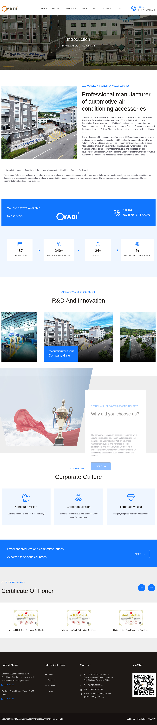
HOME (44, 9)
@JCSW (152, 719)
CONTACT (108, 9)
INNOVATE (71, 9)
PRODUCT (56, 9)
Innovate (51, 686)
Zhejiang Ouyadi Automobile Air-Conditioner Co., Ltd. (40, 719)
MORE (140, 554)
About (50, 675)
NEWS (84, 9)
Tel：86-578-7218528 (93, 685)
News (50, 691)
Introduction (88, 45)
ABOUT (95, 9)
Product (51, 680)
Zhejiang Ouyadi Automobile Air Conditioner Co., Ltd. (105, 117)
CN (119, 9)
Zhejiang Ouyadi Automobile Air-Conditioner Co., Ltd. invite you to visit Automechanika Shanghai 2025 (17, 677)
